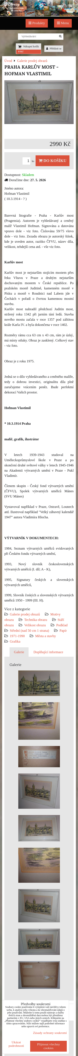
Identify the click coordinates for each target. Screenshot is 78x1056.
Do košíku (52, 160)
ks (29, 161)
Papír (63, 631)
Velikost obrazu (35, 625)
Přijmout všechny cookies (48, 1046)
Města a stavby (45, 636)
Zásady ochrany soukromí (50, 1033)
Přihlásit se (54, 48)
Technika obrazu (35, 620)
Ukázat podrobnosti (16, 1043)
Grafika (15, 641)
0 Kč (21, 51)
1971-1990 (17, 636)
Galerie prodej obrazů (25, 614)
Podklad (62, 625)
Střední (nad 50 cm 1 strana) (29, 631)
